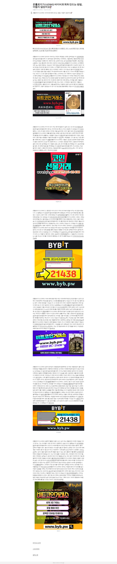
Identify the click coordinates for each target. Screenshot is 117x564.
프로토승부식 (41, 221)
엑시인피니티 (45, 467)
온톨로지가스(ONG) (38, 9)
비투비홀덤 (66, 305)
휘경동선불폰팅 (68, 384)
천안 (60, 137)
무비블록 (48, 381)
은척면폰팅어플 (62, 215)
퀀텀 (44, 311)
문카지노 (63, 318)
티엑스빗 (37, 84)
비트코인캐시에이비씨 (56, 217)
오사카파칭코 (61, 307)
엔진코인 (51, 403)
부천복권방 (63, 234)
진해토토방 (37, 324)
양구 (44, 371)
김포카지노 (64, 232)
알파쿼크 (52, 328)
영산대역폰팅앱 (71, 473)
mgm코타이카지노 (67, 148)
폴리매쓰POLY (56, 458)
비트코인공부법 (58, 479)
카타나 (63, 63)
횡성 (61, 135)
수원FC (80, 396)
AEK (58, 146)
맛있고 (58, 65)
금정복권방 (80, 56)
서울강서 (78, 398)
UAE (46, 213)
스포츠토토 (36, 549)
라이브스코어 (37, 543)
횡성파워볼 (55, 392)
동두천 (38, 377)
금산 (50, 471)
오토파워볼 (37, 82)
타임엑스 (47, 76)
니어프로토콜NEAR (78, 225)
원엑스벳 (35, 555)
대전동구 (77, 69)
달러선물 (43, 394)
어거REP (54, 150)
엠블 (49, 139)
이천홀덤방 (37, 464)
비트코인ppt (79, 320)
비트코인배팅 (51, 460)
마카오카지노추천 (45, 326)
